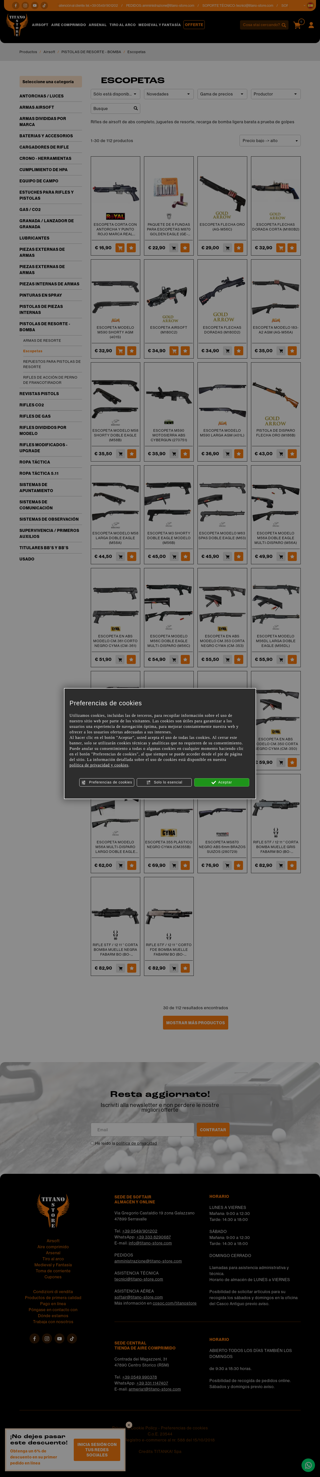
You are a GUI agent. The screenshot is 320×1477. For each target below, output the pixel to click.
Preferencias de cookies (106, 782)
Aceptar (222, 782)
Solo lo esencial (164, 782)
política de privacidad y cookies (99, 765)
